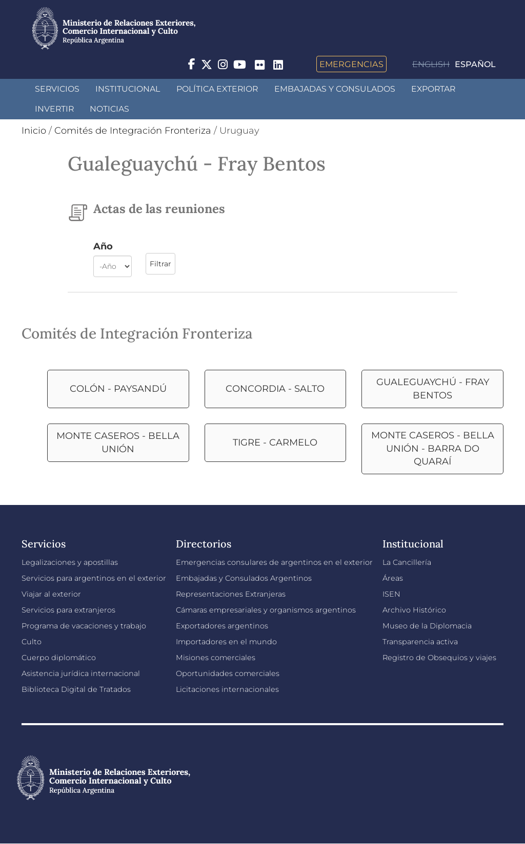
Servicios (57, 89)
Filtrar (160, 263)
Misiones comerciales (215, 657)
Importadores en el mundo (226, 641)
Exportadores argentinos (222, 625)
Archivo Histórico (414, 610)
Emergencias (351, 64)
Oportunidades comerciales (227, 673)
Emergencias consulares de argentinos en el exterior (274, 562)
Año (103, 246)
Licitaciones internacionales (227, 689)
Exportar (433, 89)
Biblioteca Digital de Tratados (76, 689)
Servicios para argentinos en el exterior (94, 578)
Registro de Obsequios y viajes (439, 657)
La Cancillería (406, 562)
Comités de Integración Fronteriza (132, 130)
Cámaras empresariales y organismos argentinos (266, 610)
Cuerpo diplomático (59, 657)
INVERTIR (54, 109)
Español (475, 64)
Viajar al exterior (51, 594)
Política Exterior (217, 89)
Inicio (34, 130)
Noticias (109, 109)
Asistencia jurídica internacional (81, 673)
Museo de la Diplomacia (427, 625)
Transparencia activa (420, 641)
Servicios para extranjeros (68, 610)
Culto (32, 641)
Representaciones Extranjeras (231, 594)
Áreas (392, 578)
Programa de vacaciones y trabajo (84, 625)
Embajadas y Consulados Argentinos (244, 578)
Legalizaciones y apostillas (70, 562)
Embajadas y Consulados (334, 89)
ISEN (391, 594)
